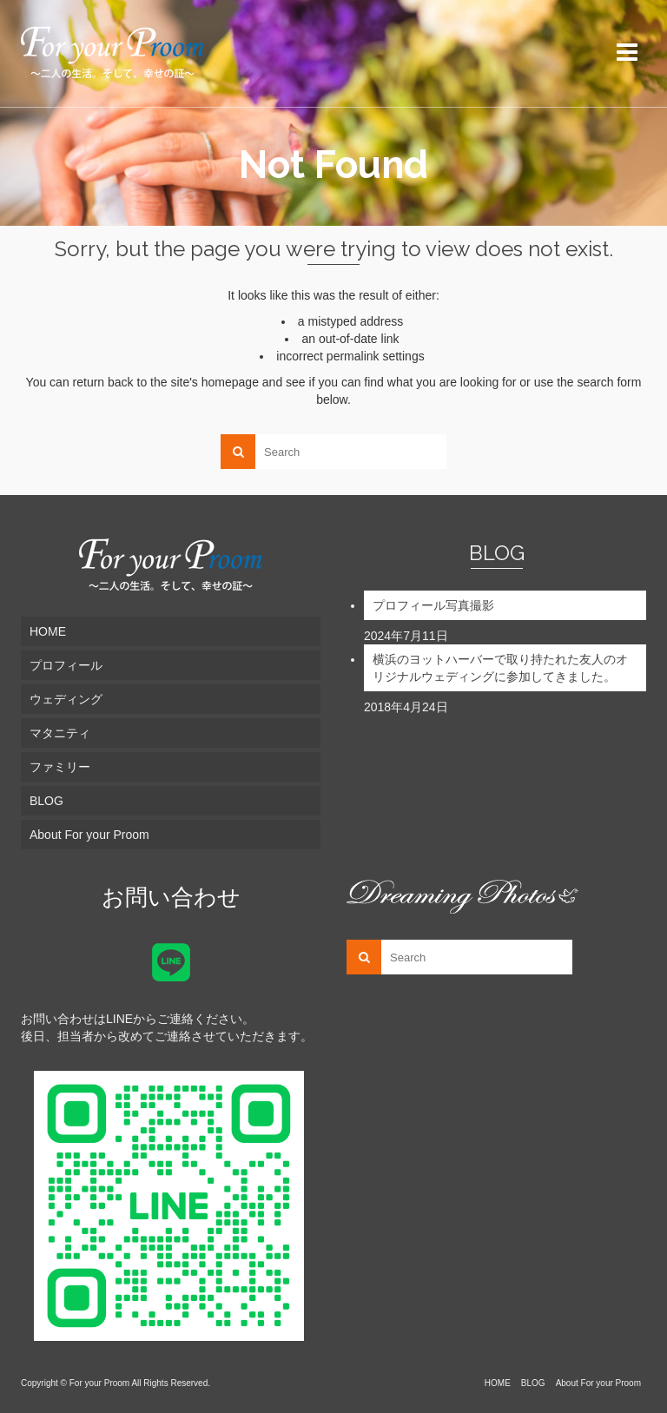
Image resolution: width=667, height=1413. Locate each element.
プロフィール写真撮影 (433, 605)
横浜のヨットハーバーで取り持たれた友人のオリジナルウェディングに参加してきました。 (500, 667)
